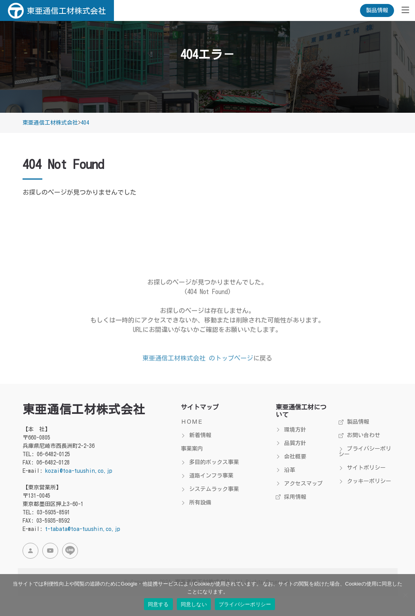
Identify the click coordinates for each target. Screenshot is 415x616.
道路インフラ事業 (207, 475)
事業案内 (192, 448)
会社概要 (291, 456)
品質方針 (291, 443)
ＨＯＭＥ (192, 422)
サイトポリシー (362, 467)
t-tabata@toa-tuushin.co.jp (82, 529)
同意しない (194, 604)
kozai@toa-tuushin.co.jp (78, 471)
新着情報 (196, 435)
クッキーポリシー (365, 481)
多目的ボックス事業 (210, 462)
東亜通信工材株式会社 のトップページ (197, 374)
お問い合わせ (359, 435)
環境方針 (291, 429)
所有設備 (196, 502)
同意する (158, 604)
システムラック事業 (210, 489)
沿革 (285, 470)
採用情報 (291, 497)
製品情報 (377, 10)
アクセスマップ (299, 483)
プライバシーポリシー (365, 451)
